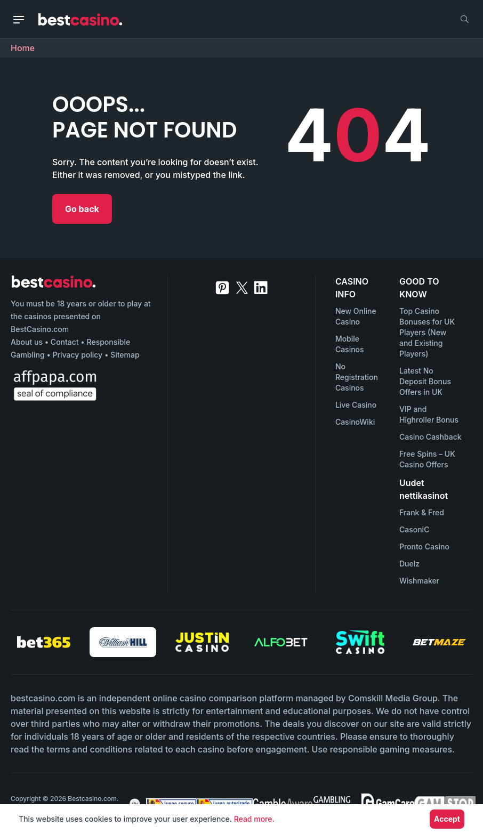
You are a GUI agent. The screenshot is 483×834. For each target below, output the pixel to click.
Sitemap (124, 354)
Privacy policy (78, 354)
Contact (65, 341)
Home (23, 48)
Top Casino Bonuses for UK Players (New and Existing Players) (427, 332)
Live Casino (355, 404)
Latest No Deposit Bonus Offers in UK (425, 381)
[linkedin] (261, 288)
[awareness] (168, 803)
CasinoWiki (355, 421)
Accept (447, 818)
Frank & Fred (421, 512)
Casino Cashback (430, 436)
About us (27, 341)
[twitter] (242, 288)
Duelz (409, 563)
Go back (82, 209)
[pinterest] (222, 288)
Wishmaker (419, 580)
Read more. (254, 818)
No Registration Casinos (356, 377)
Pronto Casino (424, 546)
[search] (464, 19)
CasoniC (414, 529)
